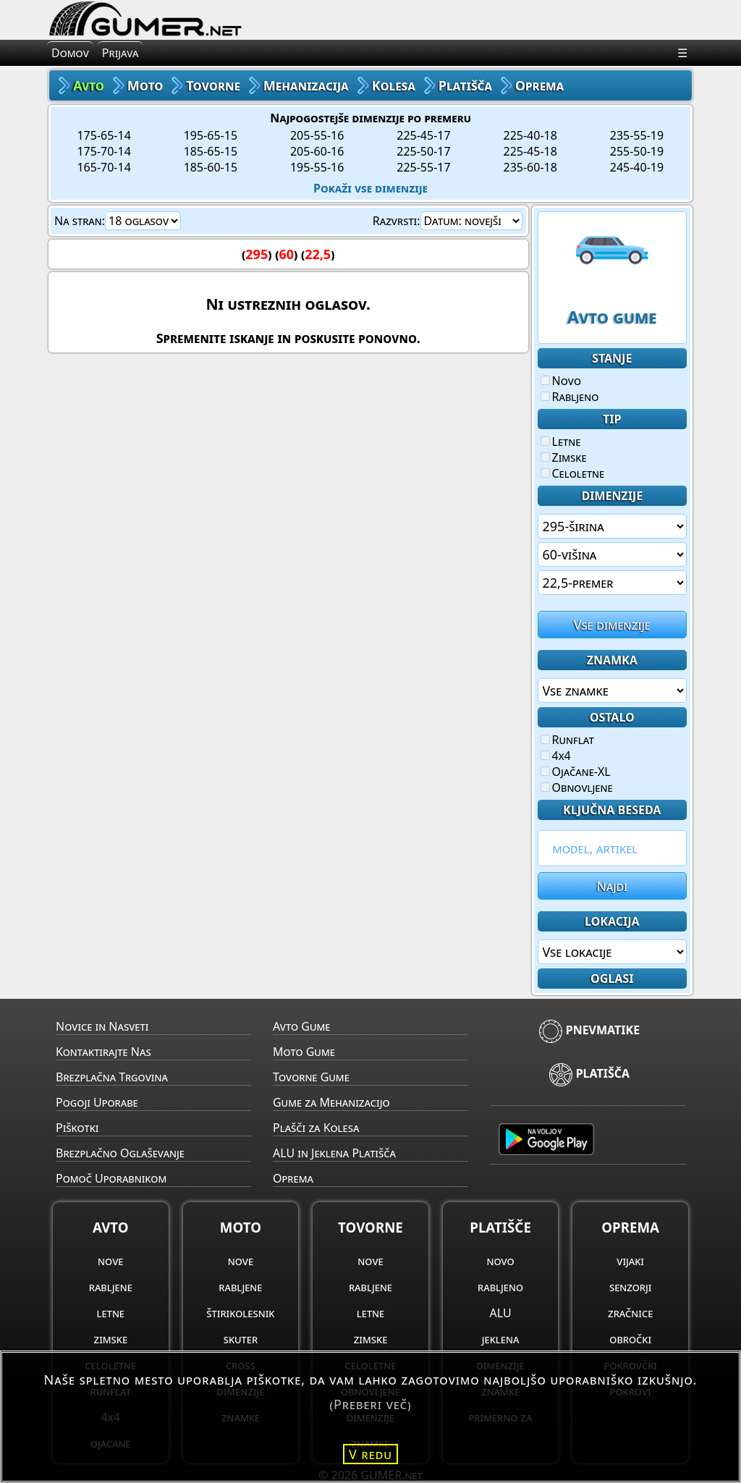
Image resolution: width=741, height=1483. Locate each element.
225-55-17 (423, 167)
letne (110, 1313)
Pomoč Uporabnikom (111, 1178)
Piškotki (77, 1128)
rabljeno (500, 1287)
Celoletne (573, 473)
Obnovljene (577, 787)
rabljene (110, 1287)
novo (500, 1261)
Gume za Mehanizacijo (331, 1102)
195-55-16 (317, 167)
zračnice (630, 1313)
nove (110, 1261)
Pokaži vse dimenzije (370, 188)
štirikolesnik (240, 1313)
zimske (111, 1339)
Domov (70, 53)
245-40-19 (637, 167)
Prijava (120, 53)
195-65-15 (210, 135)
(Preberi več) (370, 1404)
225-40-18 (530, 135)
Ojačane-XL (576, 771)
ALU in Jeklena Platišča (334, 1153)
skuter (241, 1339)
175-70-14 (103, 151)
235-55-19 (637, 135)
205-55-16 (317, 135)
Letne (561, 441)
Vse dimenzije (612, 624)
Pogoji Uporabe (97, 1102)
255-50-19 (637, 151)
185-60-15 (210, 167)
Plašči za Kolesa (316, 1128)
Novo (561, 381)
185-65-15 (210, 151)
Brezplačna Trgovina (112, 1077)
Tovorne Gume (311, 1077)
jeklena (501, 1339)
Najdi (611, 886)
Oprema (293, 1178)
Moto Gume (304, 1052)
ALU (501, 1313)
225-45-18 (530, 151)
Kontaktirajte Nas (103, 1052)
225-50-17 (423, 151)
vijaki (630, 1261)
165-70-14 (103, 167)
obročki (630, 1339)
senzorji (630, 1287)
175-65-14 (103, 135)
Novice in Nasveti (102, 1026)
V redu (370, 1454)
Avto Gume (301, 1026)
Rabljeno (570, 397)
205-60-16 (317, 151)
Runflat (567, 740)
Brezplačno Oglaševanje (120, 1153)
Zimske (564, 457)
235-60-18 (530, 167)
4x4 (556, 756)
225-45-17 (423, 135)
